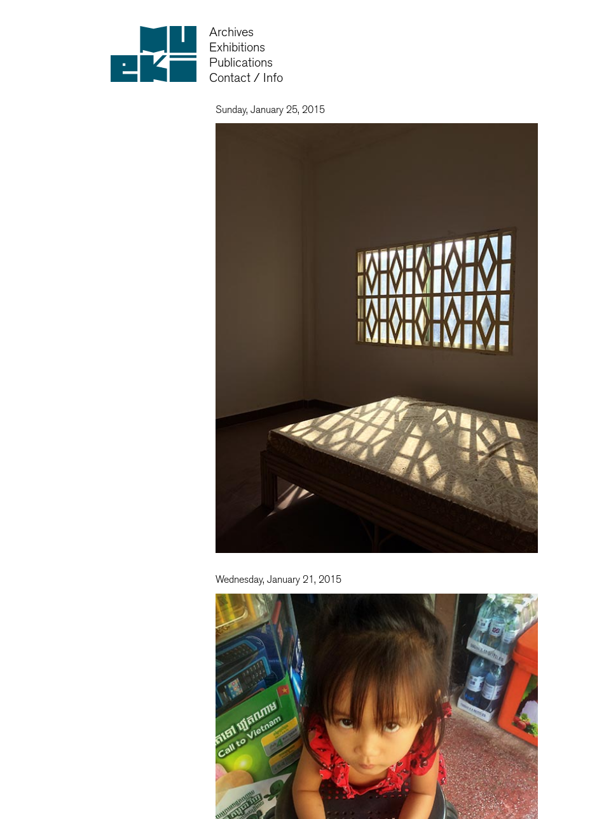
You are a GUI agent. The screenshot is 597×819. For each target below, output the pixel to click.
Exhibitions (237, 47)
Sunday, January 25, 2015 (270, 110)
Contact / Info (246, 77)
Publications (241, 62)
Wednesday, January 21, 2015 (278, 579)
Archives (231, 32)
